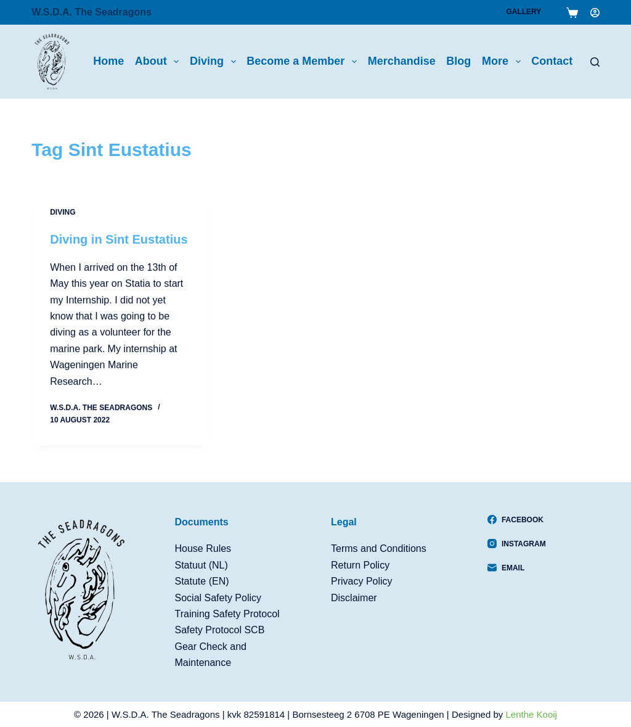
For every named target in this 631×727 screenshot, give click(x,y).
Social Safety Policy (218, 598)
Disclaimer (354, 598)
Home (108, 61)
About (159, 61)
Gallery (523, 11)
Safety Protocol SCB (220, 630)
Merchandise (402, 61)
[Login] (595, 12)
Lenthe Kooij (531, 714)
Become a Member (304, 61)
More (504, 61)
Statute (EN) (202, 581)
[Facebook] (516, 519)
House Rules (203, 548)
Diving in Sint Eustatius (118, 239)
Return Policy (360, 565)
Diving (215, 61)
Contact (551, 61)
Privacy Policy (362, 581)
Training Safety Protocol (227, 614)
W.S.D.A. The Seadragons (91, 12)
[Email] (516, 568)
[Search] (595, 62)
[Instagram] (516, 543)
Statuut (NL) (201, 565)
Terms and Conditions (378, 548)
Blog (458, 61)
